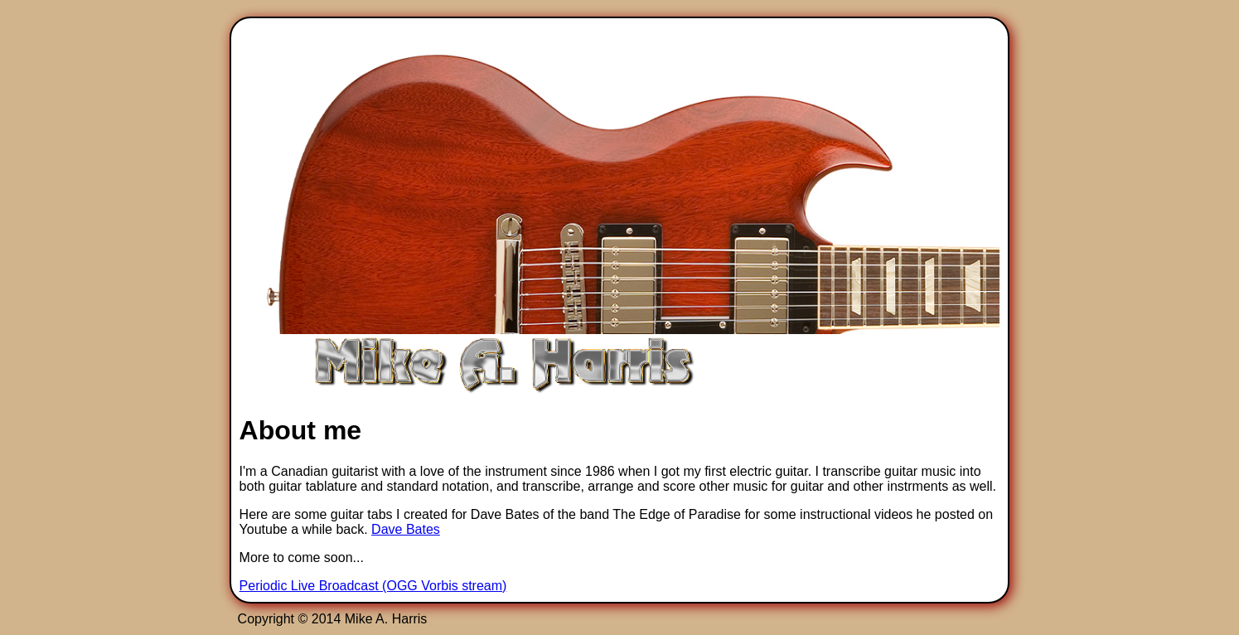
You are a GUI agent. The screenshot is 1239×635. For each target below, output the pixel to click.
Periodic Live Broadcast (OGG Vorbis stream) (373, 586)
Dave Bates (405, 529)
